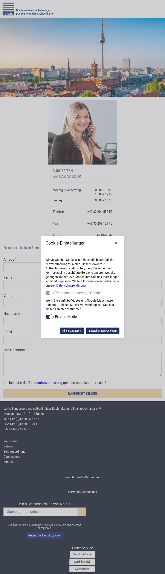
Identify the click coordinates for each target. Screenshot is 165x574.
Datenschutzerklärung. (71, 285)
